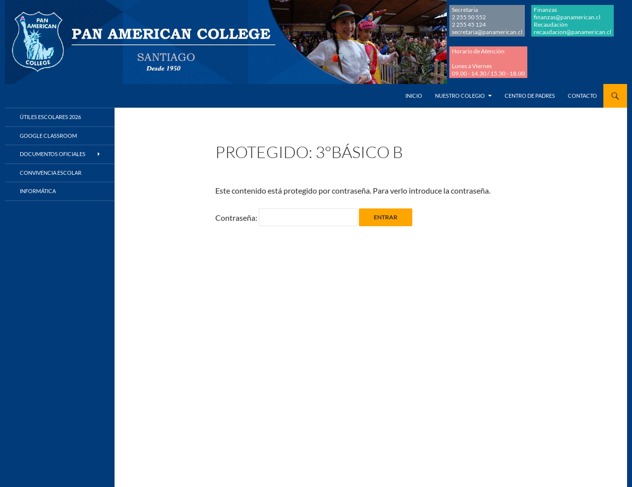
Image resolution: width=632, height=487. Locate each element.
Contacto (582, 95)
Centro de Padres (530, 95)
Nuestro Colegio (460, 95)
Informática (38, 191)
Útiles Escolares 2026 (50, 117)
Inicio (413, 95)
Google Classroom (48, 135)
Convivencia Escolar (50, 172)
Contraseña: (286, 217)
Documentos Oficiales (52, 154)
